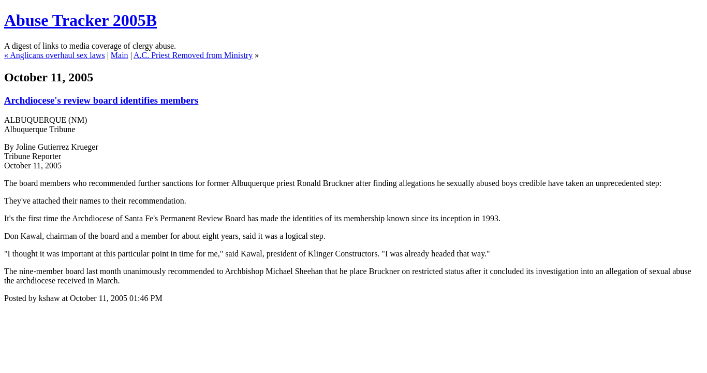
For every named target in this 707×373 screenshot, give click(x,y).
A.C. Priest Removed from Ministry (193, 55)
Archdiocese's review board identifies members (101, 100)
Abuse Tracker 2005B (80, 20)
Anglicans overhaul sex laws (57, 55)
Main (119, 55)
